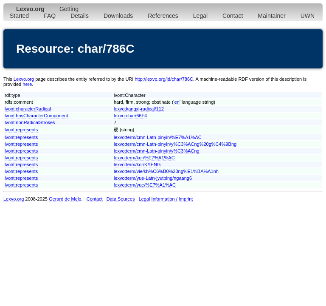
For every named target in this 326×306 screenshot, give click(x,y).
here (27, 84)
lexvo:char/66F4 (130, 115)
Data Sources (121, 198)
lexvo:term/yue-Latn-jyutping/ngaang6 (153, 178)
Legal (200, 15)
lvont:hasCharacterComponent (36, 115)
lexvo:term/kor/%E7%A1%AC (144, 157)
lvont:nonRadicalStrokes (30, 122)
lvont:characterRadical (28, 108)
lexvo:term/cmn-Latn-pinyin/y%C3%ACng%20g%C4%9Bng (175, 144)
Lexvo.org (24, 79)
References (163, 15)
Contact (232, 15)
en (177, 102)
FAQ (50, 15)
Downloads (118, 15)
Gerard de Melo (65, 198)
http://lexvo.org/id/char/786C (164, 79)
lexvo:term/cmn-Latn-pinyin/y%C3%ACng (157, 150)
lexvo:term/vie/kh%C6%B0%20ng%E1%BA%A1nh (166, 171)
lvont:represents (21, 129)
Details (79, 15)
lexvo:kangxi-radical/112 (139, 108)
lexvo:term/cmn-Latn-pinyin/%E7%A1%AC (158, 137)
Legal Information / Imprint (166, 198)
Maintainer (271, 15)
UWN (308, 15)
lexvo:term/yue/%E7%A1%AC (145, 184)
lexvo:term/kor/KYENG (137, 164)
